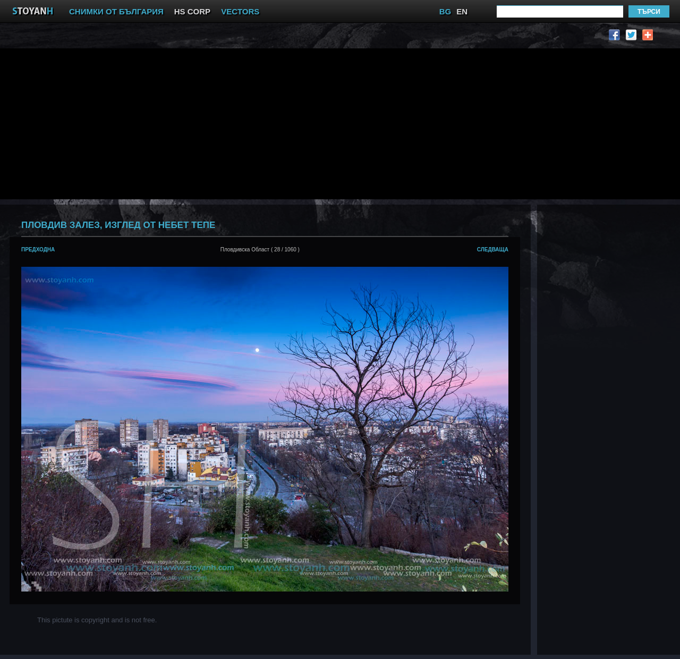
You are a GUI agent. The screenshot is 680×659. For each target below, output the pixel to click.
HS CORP (192, 11)
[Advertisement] (209, 122)
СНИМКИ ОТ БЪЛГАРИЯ (116, 11)
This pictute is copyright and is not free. (97, 620)
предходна (38, 249)
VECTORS (240, 11)
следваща (492, 249)
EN (462, 11)
